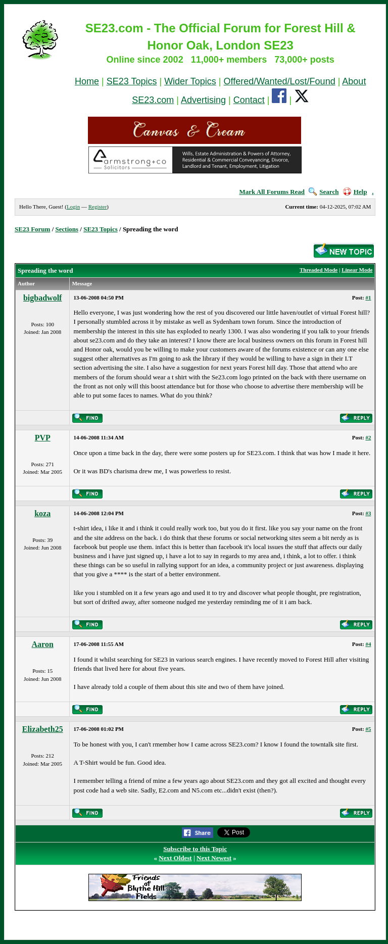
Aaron (43, 644)
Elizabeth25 (42, 729)
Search (323, 191)
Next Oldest (175, 858)
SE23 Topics (132, 81)
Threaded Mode (318, 270)
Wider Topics (190, 81)
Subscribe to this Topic (195, 849)
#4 (368, 644)
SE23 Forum (32, 229)
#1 (368, 297)
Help (355, 191)
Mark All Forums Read (272, 191)
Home (87, 81)
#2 (368, 437)
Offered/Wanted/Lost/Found (279, 81)
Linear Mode (357, 270)
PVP (43, 437)
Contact (249, 100)
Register (97, 207)
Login (73, 207)
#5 (368, 729)
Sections (67, 229)
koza (42, 513)
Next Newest (214, 858)
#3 (368, 513)
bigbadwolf (42, 297)
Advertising (203, 100)
